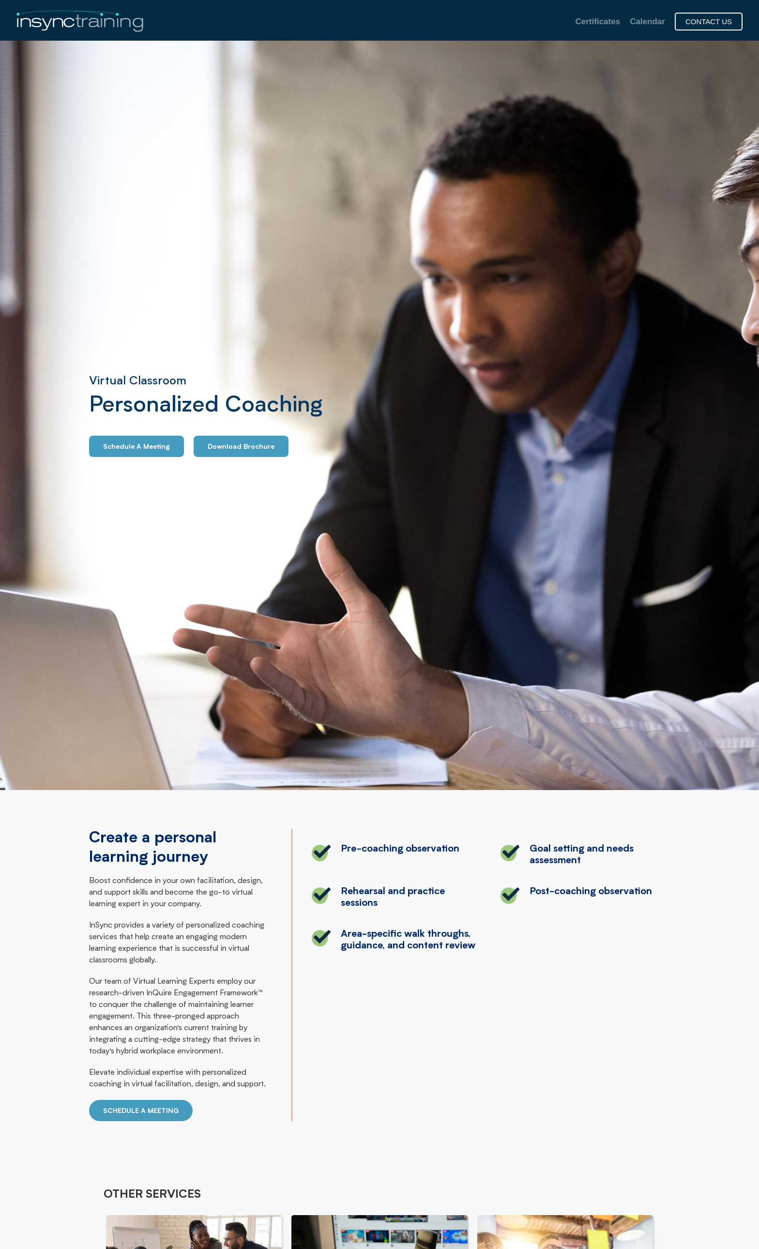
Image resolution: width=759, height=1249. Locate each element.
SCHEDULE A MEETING (141, 1111)
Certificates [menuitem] (598, 21)
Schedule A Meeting (136, 447)
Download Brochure (241, 447)
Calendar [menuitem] (647, 21)
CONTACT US (708, 21)
